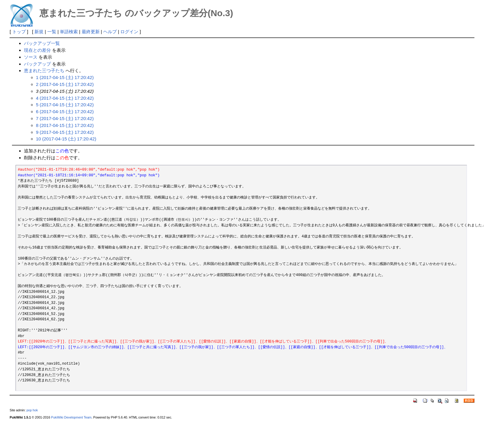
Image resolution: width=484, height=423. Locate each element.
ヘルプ (110, 31)
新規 (38, 31)
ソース (30, 57)
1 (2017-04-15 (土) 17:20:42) (65, 77)
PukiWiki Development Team (71, 417)
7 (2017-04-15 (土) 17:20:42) (65, 118)
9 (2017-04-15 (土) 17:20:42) (65, 132)
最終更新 (91, 31)
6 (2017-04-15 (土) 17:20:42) (65, 111)
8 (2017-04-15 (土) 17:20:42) (65, 125)
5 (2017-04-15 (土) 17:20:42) (65, 104)
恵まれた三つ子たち (44, 70)
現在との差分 (37, 50)
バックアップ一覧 (42, 43)
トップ (19, 31)
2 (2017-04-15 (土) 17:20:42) (65, 84)
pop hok (32, 410)
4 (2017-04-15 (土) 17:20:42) (65, 98)
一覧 (51, 31)
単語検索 (69, 31)
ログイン (129, 31)
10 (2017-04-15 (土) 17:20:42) (66, 138)
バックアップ (37, 63)
